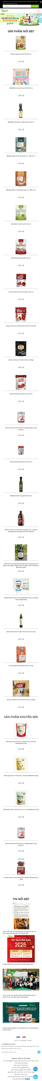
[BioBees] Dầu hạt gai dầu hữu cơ (21, 496)
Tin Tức (16, 1040)
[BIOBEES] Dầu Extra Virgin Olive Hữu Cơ (21, 122)
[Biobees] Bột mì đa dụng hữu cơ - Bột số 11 (21, 156)
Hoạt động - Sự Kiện (26, 1040)
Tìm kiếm (35, 6)
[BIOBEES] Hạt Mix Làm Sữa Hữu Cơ (21, 88)
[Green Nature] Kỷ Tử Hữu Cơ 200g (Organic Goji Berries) (21, 428)
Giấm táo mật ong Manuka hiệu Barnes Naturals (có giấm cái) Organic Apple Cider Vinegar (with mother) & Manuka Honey (21, 565)
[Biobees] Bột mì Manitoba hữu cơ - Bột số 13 (21, 190)
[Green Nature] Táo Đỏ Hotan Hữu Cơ (21, 292)
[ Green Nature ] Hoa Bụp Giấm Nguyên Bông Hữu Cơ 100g (21, 878)
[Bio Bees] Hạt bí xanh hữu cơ (21, 224)
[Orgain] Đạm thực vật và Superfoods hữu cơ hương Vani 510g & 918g (21, 598)
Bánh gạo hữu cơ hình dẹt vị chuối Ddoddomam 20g (21, 775)
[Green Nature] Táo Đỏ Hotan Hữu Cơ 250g (21, 700)
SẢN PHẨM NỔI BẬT (21, 31)
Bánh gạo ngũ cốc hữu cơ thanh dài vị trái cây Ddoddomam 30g (21, 742)
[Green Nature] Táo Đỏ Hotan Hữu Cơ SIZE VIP (21, 326)
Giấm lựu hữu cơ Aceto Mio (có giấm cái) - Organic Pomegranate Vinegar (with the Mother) (21, 530)
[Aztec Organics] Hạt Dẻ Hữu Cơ (21, 54)
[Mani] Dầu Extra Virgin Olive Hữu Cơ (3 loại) (21, 631)
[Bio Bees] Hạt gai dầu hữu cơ (21, 258)
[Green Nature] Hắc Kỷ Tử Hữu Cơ (21, 462)
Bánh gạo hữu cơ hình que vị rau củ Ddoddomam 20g (21, 809)
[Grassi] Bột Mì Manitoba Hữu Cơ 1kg (21, 666)
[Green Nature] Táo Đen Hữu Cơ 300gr (20, 360)
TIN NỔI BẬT (21, 899)
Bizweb (22, 1079)
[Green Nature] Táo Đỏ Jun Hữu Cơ (21, 394)
